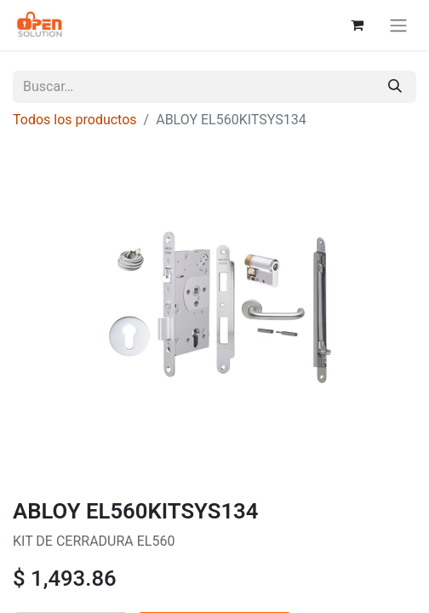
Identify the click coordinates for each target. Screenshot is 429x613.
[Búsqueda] (395, 87)
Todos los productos (75, 120)
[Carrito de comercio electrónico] (357, 25)
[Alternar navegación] (398, 25)
